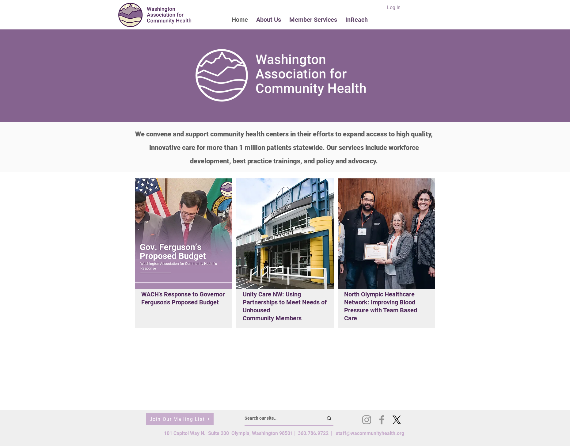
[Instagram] (367, 420)
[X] (397, 420)
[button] (268, 19)
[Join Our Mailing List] (180, 419)
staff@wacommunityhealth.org (370, 433)
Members (289, 318)
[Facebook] (382, 420)
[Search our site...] (279, 418)
